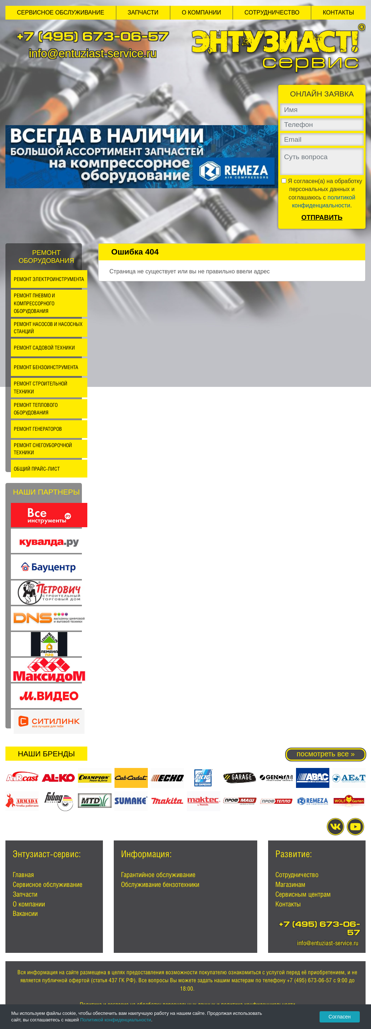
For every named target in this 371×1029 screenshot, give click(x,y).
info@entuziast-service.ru (93, 53)
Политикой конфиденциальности (115, 1019)
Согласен (340, 1017)
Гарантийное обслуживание (158, 875)
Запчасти (143, 12)
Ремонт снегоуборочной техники (43, 448)
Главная (23, 875)
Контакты (338, 12)
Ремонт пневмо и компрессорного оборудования (34, 303)
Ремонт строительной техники (40, 387)
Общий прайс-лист (37, 469)
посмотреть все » (326, 754)
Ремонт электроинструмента (49, 279)
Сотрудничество (272, 12)
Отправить (322, 217)
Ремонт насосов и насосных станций (48, 327)
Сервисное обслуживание (60, 12)
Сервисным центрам (303, 894)
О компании (201, 12)
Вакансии (25, 913)
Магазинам (290, 884)
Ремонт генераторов (38, 429)
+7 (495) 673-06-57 (93, 38)
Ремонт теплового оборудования (36, 409)
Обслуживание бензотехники (160, 884)
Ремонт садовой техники (44, 347)
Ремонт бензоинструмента (46, 367)
